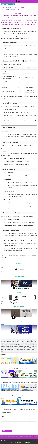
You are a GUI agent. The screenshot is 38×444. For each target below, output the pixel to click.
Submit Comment (6, 430)
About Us (3, 436)
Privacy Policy (21, 442)
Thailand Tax (8, 4)
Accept (27, 442)
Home (2, 4)
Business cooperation (28, 436)
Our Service (8, 436)
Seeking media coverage (17, 436)
